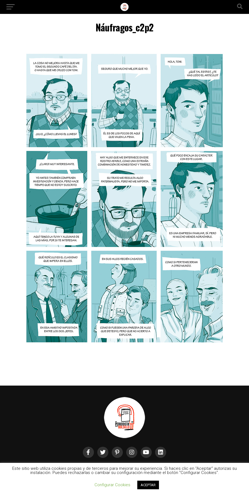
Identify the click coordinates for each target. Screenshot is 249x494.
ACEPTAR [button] (148, 485)
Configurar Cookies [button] (112, 484)
